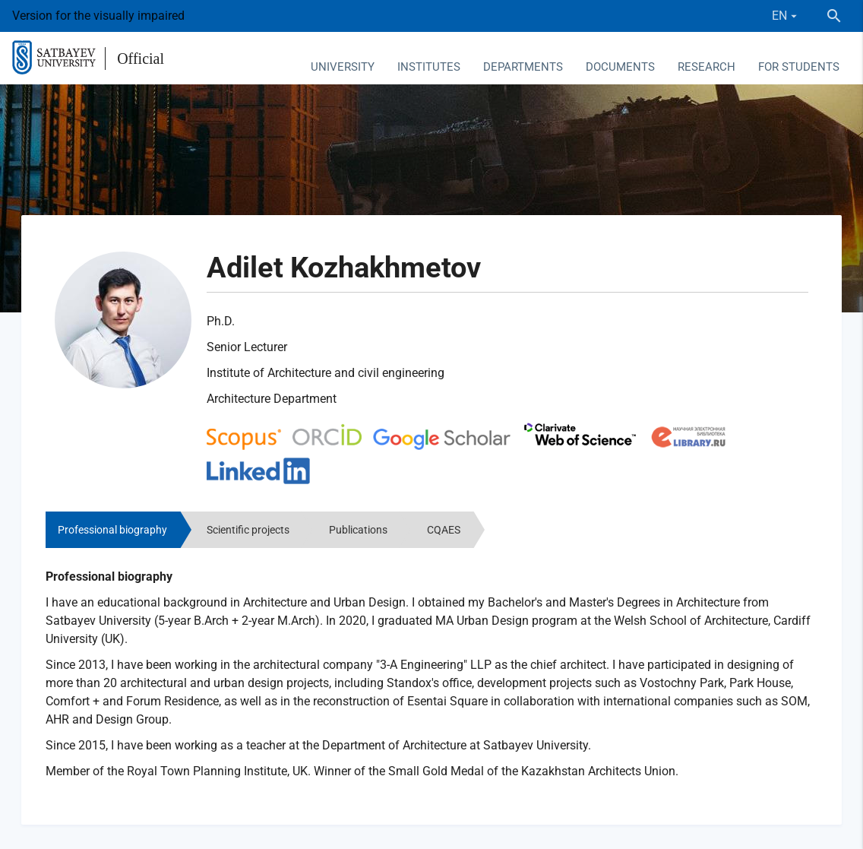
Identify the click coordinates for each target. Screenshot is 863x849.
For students (798, 67)
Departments (523, 67)
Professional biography (112, 530)
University (343, 67)
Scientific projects (248, 530)
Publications (358, 530)
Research (706, 67)
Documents (620, 67)
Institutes (428, 67)
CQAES (443, 530)
